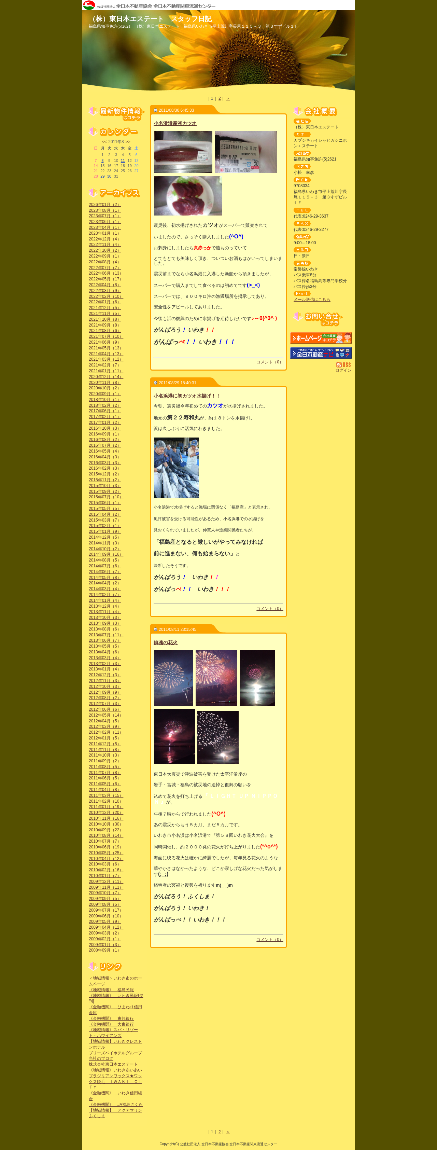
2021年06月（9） (105, 342)
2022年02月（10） (106, 296)
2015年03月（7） (105, 520)
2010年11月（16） (106, 818)
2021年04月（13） (106, 353)
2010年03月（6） (105, 864)
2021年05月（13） (106, 348)
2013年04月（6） (105, 652)
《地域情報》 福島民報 (111, 989)
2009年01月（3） (105, 944)
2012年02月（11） (106, 732)
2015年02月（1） (105, 525)
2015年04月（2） (105, 514)
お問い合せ (321, 319)
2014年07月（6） (105, 566)
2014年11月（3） (105, 543)
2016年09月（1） (105, 434)
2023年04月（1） (105, 227)
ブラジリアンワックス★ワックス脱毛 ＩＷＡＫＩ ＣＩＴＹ (115, 1081)
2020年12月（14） (106, 376)
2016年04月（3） (105, 457)
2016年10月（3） (105, 428)
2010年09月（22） (106, 830)
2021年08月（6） (105, 330)
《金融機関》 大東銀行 (111, 1024)
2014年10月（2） (105, 548)
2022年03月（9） (105, 290)
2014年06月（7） (105, 571)
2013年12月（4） (105, 606)
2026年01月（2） (105, 204)
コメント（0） (269, 362)
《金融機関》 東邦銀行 (111, 1018)
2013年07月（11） (106, 635)
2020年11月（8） (105, 382)
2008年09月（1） (105, 950)
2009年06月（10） (106, 916)
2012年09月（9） (105, 692)
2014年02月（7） (105, 594)
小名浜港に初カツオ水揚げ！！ (187, 396)
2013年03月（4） (105, 657)
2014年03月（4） (105, 588)
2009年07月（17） (106, 910)
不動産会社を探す (321, 353)
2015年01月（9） (105, 531)
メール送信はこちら (312, 299)
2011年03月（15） (106, 795)
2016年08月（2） (105, 439)
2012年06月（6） (105, 709)
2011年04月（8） (105, 789)
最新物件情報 (116, 113)
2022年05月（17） (106, 279)
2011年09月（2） (105, 761)
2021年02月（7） (105, 365)
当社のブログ (101, 1058)
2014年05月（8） (105, 577)
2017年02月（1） (105, 416)
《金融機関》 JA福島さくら (116, 1104)
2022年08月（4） (105, 262)
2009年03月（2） (105, 933)
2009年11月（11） (106, 887)
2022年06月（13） (106, 273)
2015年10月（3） (105, 485)
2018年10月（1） (105, 399)
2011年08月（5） (105, 766)
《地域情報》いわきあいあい (115, 1070)
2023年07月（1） (105, 215)
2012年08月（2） (105, 697)
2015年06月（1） (105, 502)
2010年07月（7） (105, 841)
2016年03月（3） (105, 462)
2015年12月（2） (105, 474)
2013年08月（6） (105, 629)
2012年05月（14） (106, 715)
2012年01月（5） (105, 738)
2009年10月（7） (105, 892)
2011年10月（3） (105, 755)
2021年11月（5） (105, 313)
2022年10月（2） (105, 250)
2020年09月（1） (105, 393)
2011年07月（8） (105, 772)
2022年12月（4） (105, 239)
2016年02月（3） (105, 468)
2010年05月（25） (106, 852)
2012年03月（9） (105, 726)
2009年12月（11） (106, 881)
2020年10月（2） (105, 388)
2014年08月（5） (105, 560)
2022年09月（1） (105, 256)
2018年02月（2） (105, 405)
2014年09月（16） (106, 554)
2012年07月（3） (105, 703)
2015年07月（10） (106, 497)
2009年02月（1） (105, 939)
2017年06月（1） (105, 410)
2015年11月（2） (105, 479)
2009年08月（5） (105, 904)
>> (128, 141)
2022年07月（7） (105, 267)
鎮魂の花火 (166, 642)
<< (104, 141)
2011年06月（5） (105, 778)
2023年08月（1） (105, 210)
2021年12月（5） (105, 307)
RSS (344, 365)
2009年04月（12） (106, 927)
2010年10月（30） (106, 824)
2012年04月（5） (105, 721)
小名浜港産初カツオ (175, 123)
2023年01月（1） (105, 233)
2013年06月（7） (105, 640)
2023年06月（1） (105, 221)
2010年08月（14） (106, 835)
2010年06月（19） (106, 847)
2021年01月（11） (106, 371)
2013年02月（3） (105, 663)
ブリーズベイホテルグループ (115, 1053)
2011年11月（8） (105, 749)
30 (109, 176)
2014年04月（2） (105, 583)
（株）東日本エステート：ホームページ (321, 338)
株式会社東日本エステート (113, 1064)
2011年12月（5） (105, 744)
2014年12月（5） (105, 537)
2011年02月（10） (106, 801)
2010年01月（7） (105, 875)
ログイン (343, 370)
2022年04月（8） (105, 284)
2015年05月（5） (105, 508)
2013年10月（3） (105, 617)
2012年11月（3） (105, 680)
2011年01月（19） (106, 806)
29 (102, 176)
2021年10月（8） (105, 319)
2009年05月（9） (105, 921)
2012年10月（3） (105, 686)
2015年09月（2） (105, 491)
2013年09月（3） (105, 623)
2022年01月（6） (105, 302)
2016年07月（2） (105, 445)
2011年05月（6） (105, 783)
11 (123, 160)
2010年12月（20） (106, 812)
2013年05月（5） (105, 646)
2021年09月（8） (105, 325)
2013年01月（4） (105, 669)
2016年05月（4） (105, 451)
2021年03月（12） (106, 359)
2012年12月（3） (105, 675)
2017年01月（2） (105, 422)
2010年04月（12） (106, 858)
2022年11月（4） (105, 244)
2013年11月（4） (105, 611)
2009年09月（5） (105, 898)
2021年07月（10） (106, 336)
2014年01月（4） (105, 600)
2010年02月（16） (106, 870)
